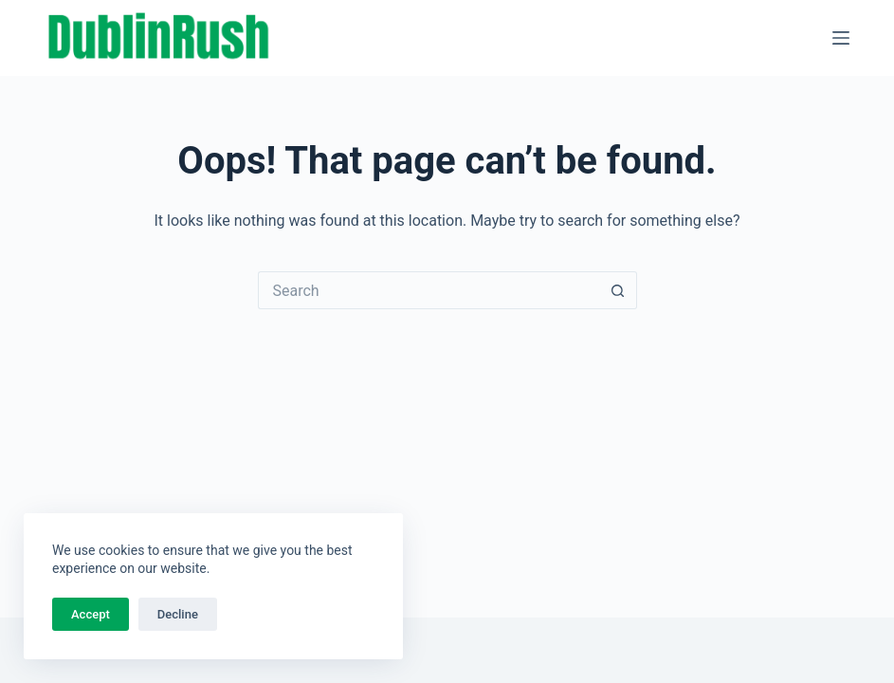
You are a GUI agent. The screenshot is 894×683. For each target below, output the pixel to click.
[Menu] (840, 37)
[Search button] (618, 290)
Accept (90, 614)
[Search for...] (428, 290)
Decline (177, 614)
